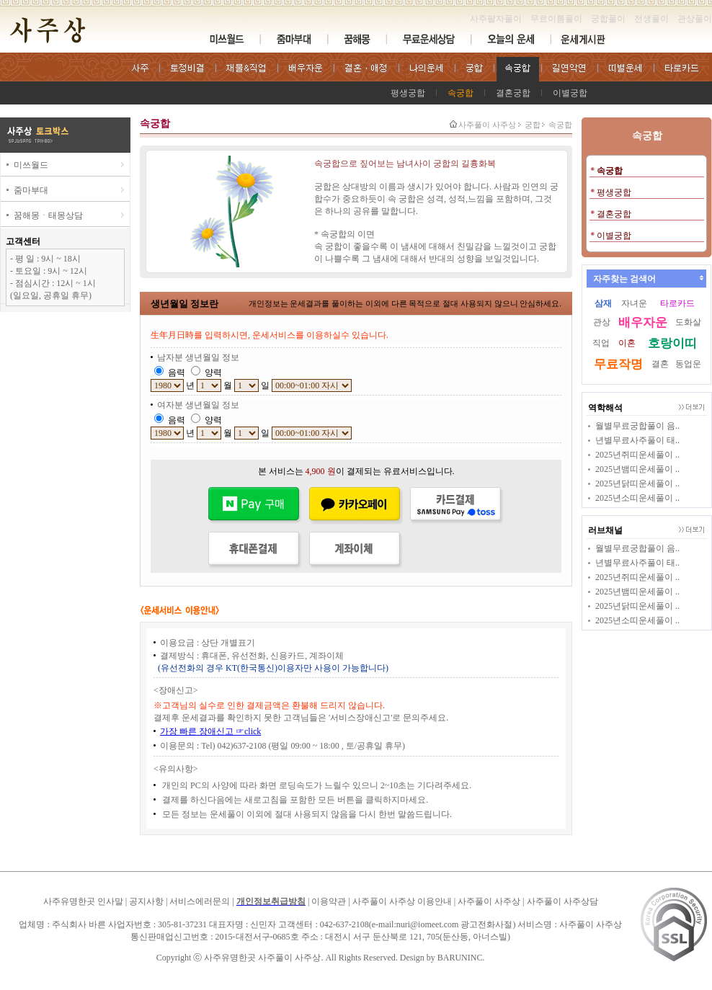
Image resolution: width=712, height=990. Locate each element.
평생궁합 (408, 93)
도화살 (688, 322)
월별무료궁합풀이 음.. (637, 426)
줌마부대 (31, 190)
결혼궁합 (513, 93)
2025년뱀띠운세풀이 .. (637, 469)
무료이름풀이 (556, 19)
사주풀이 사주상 (487, 124)
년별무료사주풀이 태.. (637, 440)
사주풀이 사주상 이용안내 (402, 901)
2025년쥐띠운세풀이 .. (637, 455)
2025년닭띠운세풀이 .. (637, 483)
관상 (601, 322)
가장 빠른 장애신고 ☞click (210, 731)
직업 (601, 343)
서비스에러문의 (199, 901)
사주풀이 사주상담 (562, 901)
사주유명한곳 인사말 (83, 901)
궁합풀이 (608, 19)
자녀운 (634, 303)
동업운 (688, 364)
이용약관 (328, 901)
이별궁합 (570, 93)
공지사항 (146, 901)
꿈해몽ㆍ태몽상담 (48, 215)
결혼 (660, 364)
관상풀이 (694, 19)
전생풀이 (651, 19)
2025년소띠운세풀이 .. (637, 498)
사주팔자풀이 (496, 19)
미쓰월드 (31, 165)
